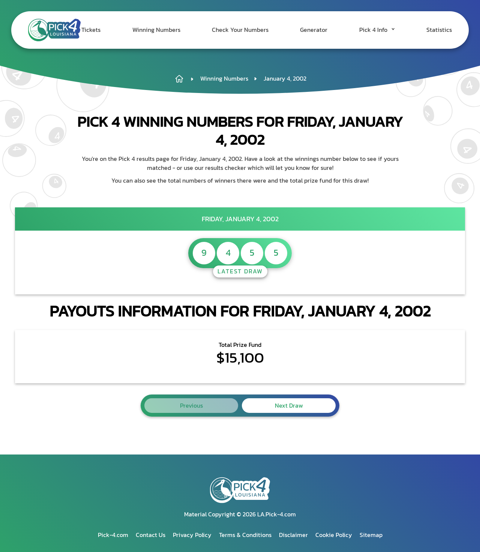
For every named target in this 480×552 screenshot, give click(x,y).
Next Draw (289, 405)
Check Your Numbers (253, 29)
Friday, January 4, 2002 (240, 219)
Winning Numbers (174, 29)
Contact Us (150, 534)
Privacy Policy (192, 534)
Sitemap (371, 534)
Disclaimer (293, 534)
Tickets (112, 29)
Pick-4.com (113, 534)
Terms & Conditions (245, 534)
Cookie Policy (333, 534)
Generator (322, 29)
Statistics (439, 29)
